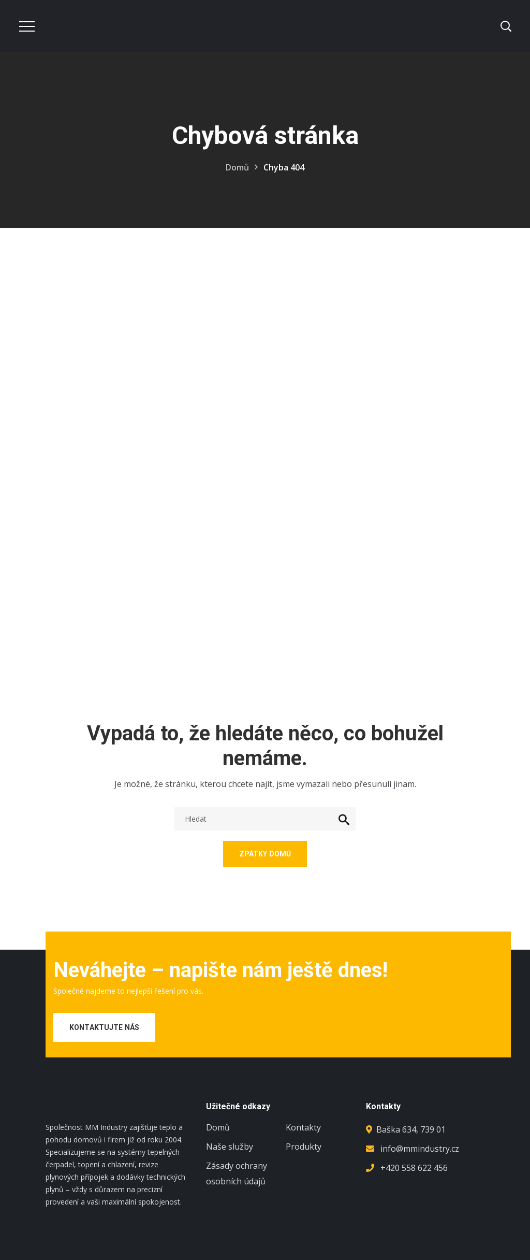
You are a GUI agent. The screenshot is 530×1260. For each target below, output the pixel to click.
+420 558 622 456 (414, 1167)
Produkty (303, 1146)
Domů (237, 167)
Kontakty (303, 1127)
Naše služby (229, 1146)
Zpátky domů (265, 854)
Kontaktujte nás (104, 1027)
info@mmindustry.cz (419, 1148)
